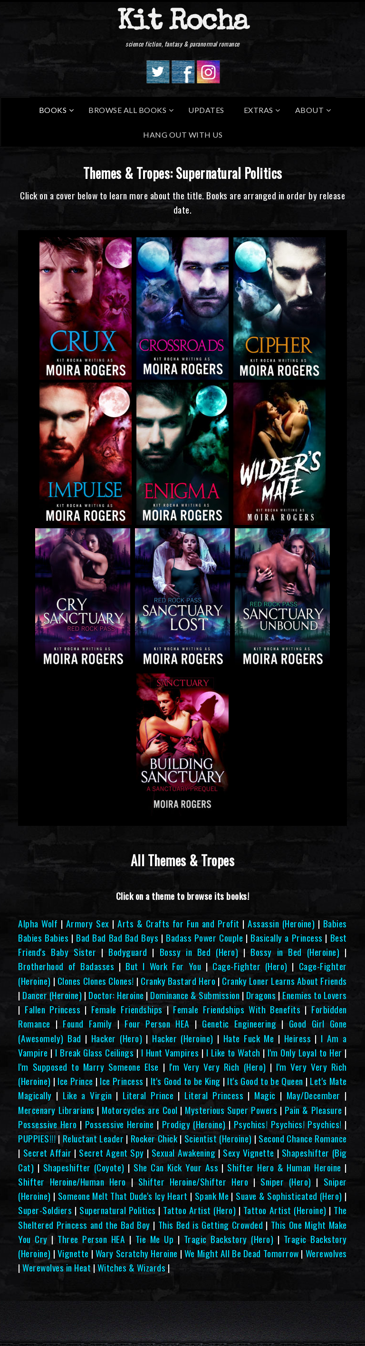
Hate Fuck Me (248, 1038)
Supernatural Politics (117, 1210)
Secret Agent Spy (111, 1152)
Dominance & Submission (195, 995)
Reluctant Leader (93, 1138)
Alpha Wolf (38, 923)
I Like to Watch (233, 1052)
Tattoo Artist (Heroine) (285, 1210)
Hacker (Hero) (116, 1038)
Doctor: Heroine (116, 995)
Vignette (73, 1253)
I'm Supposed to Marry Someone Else (88, 1067)
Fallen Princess (52, 1009)
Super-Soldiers (45, 1210)
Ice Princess (122, 1081)
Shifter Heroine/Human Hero (71, 1181)
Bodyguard (127, 952)
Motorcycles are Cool (139, 1110)
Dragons (261, 995)
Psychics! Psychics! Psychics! (288, 1124)
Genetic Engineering (239, 1023)
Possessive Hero (47, 1124)
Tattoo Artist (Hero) (199, 1210)
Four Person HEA (157, 1023)
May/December (313, 1095)
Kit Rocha (182, 23)
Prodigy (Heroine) (194, 1124)
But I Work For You (163, 966)
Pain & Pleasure (313, 1110)
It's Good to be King (186, 1081)
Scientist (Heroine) (218, 1138)
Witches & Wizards (131, 1267)
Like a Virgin (87, 1095)
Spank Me (212, 1196)
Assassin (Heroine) (281, 923)
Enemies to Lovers (314, 995)
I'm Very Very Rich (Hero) (217, 1067)
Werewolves (326, 1253)
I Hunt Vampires (170, 1052)
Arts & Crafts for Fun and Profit (178, 923)
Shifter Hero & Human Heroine (284, 1167)
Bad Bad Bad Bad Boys (117, 937)
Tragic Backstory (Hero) (228, 1239)
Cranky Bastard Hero (178, 981)
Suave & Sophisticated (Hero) (289, 1196)
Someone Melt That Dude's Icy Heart (123, 1196)
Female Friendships (127, 1009)
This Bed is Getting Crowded (210, 1225)
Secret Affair (47, 1152)
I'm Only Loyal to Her (305, 1052)
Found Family (87, 1023)
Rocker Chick (154, 1138)
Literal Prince (148, 1095)
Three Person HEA (91, 1239)
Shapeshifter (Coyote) (84, 1167)
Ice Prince (75, 1081)
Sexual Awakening (183, 1152)
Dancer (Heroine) (52, 995)
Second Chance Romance (302, 1138)
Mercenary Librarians (56, 1110)
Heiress (297, 1038)
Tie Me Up (154, 1239)
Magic (265, 1095)
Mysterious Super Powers (231, 1110)
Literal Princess (213, 1095)
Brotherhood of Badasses (66, 966)
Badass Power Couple (204, 937)
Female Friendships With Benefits (236, 1009)
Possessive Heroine (119, 1124)
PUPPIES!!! (37, 1138)
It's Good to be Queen (265, 1081)
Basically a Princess (286, 937)
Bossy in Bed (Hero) (199, 952)
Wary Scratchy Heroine (137, 1253)
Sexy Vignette (248, 1152)
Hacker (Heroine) (182, 1038)
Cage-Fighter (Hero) (250, 966)
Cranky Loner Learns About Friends (284, 981)
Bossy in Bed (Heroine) (294, 952)
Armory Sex (87, 923)
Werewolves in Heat (56, 1267)
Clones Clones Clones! (96, 981)
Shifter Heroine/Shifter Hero (193, 1181)
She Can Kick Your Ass (176, 1167)
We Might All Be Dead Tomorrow (241, 1253)
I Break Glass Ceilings (94, 1052)
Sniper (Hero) (285, 1181)
